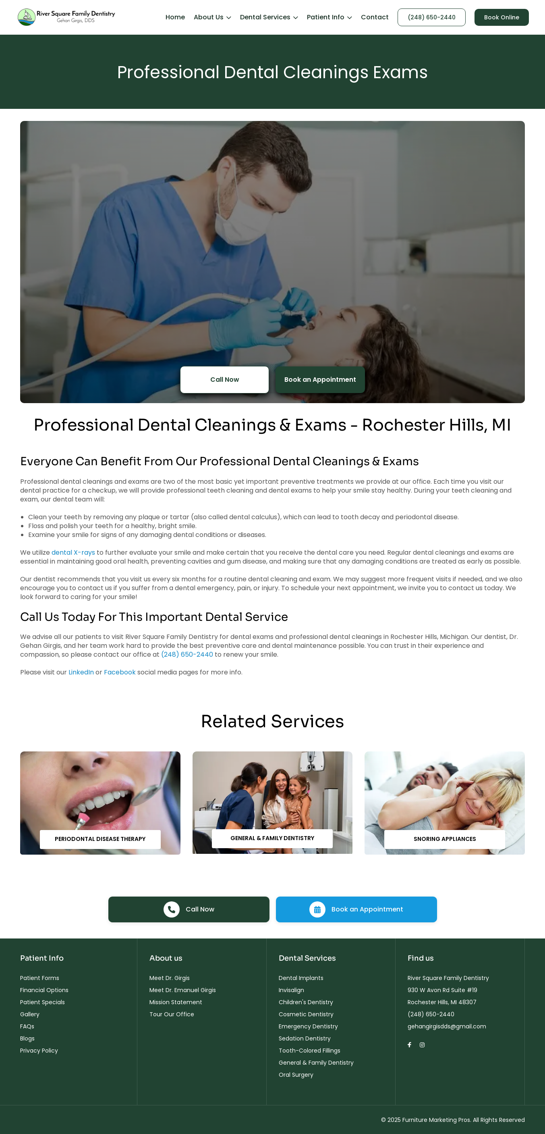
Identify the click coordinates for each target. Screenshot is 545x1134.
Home (175, 17)
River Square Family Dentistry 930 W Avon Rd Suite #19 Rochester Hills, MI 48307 (448, 990)
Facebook (120, 672)
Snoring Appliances (445, 839)
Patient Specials (42, 1002)
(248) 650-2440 (432, 17)
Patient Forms (39, 978)
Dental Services (269, 17)
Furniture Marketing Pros (436, 1120)
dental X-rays (73, 552)
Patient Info (329, 17)
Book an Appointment (320, 379)
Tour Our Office (171, 1014)
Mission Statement (175, 1002)
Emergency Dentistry (308, 1026)
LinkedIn (81, 672)
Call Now (224, 379)
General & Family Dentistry (272, 838)
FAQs (27, 1026)
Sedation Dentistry (305, 1038)
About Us (212, 17)
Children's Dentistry (306, 1002)
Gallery (29, 1014)
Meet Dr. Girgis (169, 978)
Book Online (501, 17)
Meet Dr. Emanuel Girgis (182, 990)
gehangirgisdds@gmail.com (447, 1026)
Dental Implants (301, 978)
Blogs (27, 1038)
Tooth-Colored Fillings (309, 1051)
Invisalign (291, 990)
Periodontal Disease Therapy (100, 839)
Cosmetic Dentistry (306, 1014)
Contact (375, 17)
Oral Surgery (296, 1075)
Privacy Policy (39, 1051)
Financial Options (44, 990)
